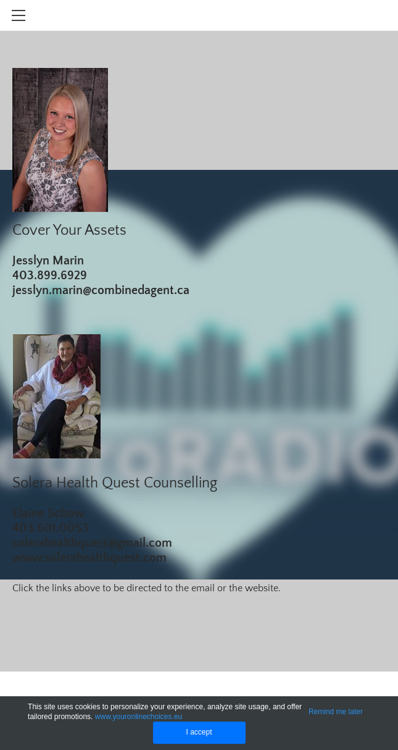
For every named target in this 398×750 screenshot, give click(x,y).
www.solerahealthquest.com (89, 558)
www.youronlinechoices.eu (138, 716)
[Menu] (18, 15)
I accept (199, 732)
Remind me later (336, 711)
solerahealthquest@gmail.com (92, 543)
